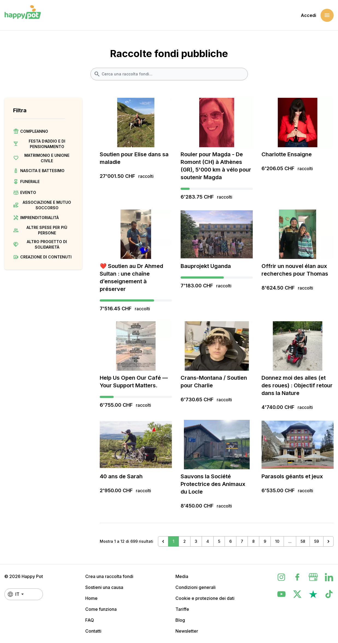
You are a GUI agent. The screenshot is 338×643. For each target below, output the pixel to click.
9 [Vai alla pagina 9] (265, 541)
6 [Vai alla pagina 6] (230, 541)
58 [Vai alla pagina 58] (303, 541)
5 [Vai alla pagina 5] (219, 541)
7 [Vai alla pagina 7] (242, 541)
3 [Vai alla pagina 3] (196, 541)
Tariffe (182, 609)
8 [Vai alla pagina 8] (253, 541)
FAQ (89, 620)
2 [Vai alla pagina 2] (184, 541)
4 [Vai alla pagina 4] (207, 541)
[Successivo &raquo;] (328, 541)
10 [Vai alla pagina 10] (277, 541)
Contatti (93, 631)
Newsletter (186, 631)
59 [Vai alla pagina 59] (316, 541)
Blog (180, 620)
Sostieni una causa (104, 587)
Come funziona (101, 609)
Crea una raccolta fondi (109, 576)
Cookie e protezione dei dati (204, 598)
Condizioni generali (195, 587)
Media (181, 576)
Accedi (308, 15)
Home (91, 598)
